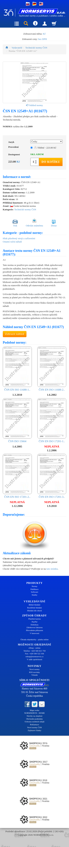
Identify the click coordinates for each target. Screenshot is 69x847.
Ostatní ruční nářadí (12, 241)
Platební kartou (34, 619)
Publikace (34, 589)
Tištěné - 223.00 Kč (45, 147)
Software (34, 592)
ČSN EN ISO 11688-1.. (17, 369)
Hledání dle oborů (34, 610)
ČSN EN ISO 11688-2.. (51, 369)
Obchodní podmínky (34, 719)
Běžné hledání (34, 605)
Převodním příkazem (34, 630)
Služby (34, 595)
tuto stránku (52, 568)
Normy (34, 586)
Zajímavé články (34, 730)
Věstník (34, 675)
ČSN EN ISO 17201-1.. (51, 420)
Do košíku (51, 161)
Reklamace (34, 724)
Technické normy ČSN (36, 47)
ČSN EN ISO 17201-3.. (51, 476)
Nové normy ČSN (34, 727)
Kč (44, 33)
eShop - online (34, 648)
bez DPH (42, 39)
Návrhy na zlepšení (34, 716)
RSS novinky (34, 672)
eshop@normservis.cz (34, 656)
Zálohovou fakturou (34, 627)
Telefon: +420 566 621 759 (35, 651)
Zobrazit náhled (14, 334)
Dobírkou (34, 625)
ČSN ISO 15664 (17, 420)
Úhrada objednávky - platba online (34, 639)
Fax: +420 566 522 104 (34, 653)
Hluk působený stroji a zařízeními (19, 238)
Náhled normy (34, 105)
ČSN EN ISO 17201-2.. (17, 476)
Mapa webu (34, 710)
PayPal (34, 622)
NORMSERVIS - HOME (34, 713)
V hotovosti (34, 633)
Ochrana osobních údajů (34, 721)
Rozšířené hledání (34, 608)
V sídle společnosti (34, 659)
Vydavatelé (17, 47)
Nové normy (34, 669)
